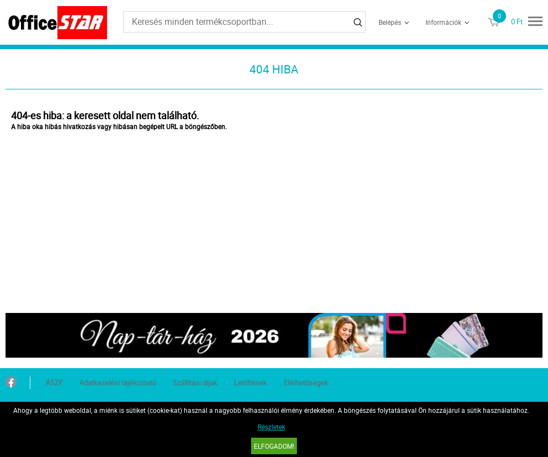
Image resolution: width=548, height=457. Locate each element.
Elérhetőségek (306, 382)
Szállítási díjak (195, 382)
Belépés (390, 22)
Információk (443, 22)
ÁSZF (54, 382)
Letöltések (250, 382)
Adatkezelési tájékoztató (117, 382)
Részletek (271, 426)
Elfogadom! (274, 446)
